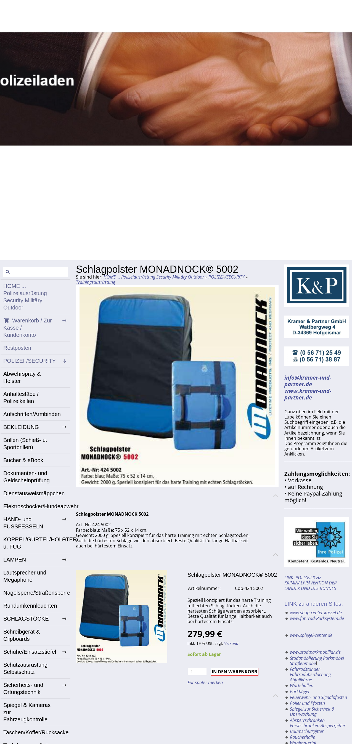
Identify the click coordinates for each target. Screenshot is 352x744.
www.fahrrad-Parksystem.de (317, 618)
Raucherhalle (302, 737)
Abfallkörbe (301, 680)
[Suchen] (35, 272)
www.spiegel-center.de (311, 635)
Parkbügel (299, 692)
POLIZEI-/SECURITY (226, 277)
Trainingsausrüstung (95, 282)
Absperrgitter (333, 725)
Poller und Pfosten (307, 703)
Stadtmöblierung (306, 658)
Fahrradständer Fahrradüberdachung (310, 671)
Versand (231, 643)
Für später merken (205, 682)
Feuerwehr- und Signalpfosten (318, 697)
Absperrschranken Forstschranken (307, 723)
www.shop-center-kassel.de (316, 613)
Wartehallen (301, 685)
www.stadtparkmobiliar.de (315, 652)
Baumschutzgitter (307, 731)
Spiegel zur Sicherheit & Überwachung (312, 711)
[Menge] (197, 672)
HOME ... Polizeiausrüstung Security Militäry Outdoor (154, 277)
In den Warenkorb (234, 672)
